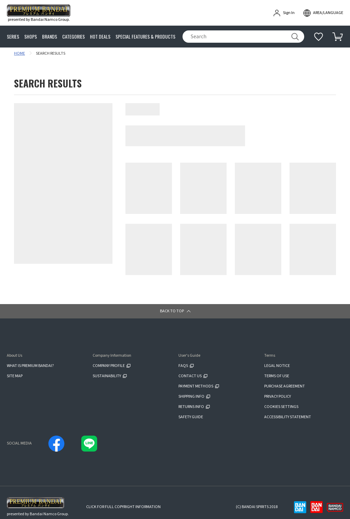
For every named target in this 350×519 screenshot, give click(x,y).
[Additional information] (318, 36)
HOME (19, 53)
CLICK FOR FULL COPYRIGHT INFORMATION (123, 507)
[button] (175, 311)
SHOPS (30, 37)
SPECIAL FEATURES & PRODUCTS (145, 37)
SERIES (13, 37)
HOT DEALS (100, 37)
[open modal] (323, 13)
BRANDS (49, 37)
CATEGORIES (73, 37)
